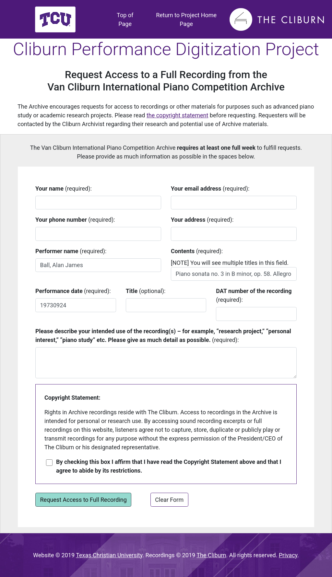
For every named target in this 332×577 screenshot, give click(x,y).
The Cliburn (211, 555)
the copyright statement (177, 115)
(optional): (146, 291)
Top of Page (129, 19)
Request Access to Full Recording (83, 499)
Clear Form (169, 499)
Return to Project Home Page (186, 19)
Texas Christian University (109, 555)
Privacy (288, 555)
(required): (63, 188)
